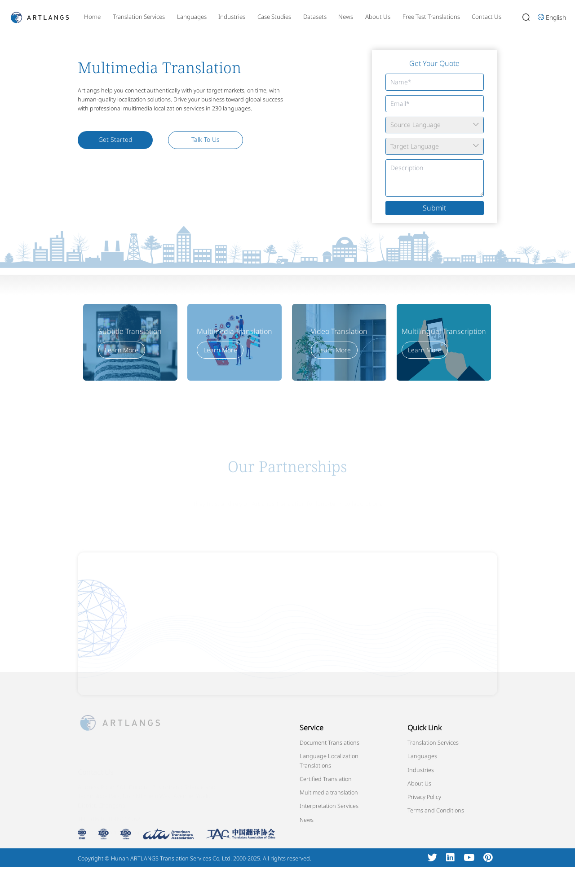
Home (92, 17)
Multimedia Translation (234, 331)
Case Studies (274, 17)
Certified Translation (326, 779)
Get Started (115, 139)
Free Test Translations (431, 17)
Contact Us (486, 17)
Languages (192, 17)
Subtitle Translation (130, 331)
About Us (377, 17)
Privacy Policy (424, 797)
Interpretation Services (329, 806)
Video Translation (339, 331)
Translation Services (139, 17)
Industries (231, 17)
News (345, 17)
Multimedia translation (329, 792)
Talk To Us (205, 139)
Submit (434, 208)
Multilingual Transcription (444, 331)
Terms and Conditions (435, 810)
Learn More (121, 350)
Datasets (315, 17)
